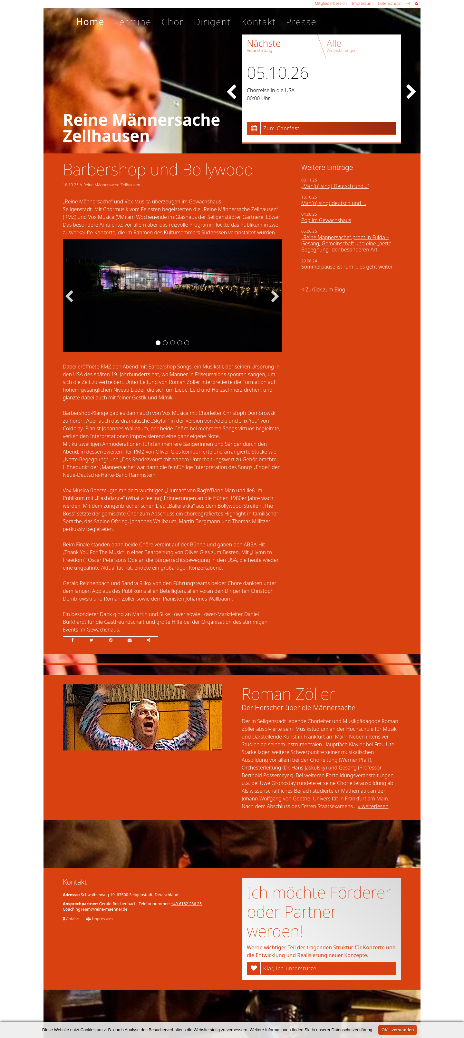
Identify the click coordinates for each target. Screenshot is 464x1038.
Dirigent (212, 21)
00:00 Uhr (258, 98)
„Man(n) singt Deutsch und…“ (335, 186)
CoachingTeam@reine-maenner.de (95, 909)
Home (90, 21)
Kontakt (258, 21)
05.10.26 (278, 72)
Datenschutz (389, 3)
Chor (172, 21)
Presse (301, 21)
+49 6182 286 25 (186, 903)
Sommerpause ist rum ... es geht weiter (347, 266)
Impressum (362, 3)
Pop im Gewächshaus (326, 220)
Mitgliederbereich (331, 3)
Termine (133, 21)
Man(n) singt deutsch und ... (333, 203)
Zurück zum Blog (325, 289)
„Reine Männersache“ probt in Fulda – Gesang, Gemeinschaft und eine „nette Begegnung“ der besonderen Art (346, 243)
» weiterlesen (373, 806)
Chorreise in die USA (271, 90)
